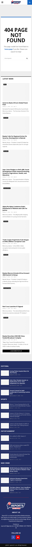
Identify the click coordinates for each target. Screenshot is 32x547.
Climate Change (7, 288)
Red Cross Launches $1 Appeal (13, 306)
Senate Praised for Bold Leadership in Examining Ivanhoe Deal (20, 392)
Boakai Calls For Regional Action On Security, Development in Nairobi (15, 137)
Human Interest (7, 188)
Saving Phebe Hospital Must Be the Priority (19, 372)
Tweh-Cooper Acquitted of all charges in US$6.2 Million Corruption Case (16, 241)
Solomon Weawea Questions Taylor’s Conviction (18, 479)
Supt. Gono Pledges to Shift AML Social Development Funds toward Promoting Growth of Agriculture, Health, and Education (16, 172)
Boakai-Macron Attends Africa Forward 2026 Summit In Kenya (16, 274)
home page (8, 49)
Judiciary (6, 221)
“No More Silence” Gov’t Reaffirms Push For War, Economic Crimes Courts (20, 489)
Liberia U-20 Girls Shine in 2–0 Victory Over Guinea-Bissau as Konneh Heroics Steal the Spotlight (20, 415)
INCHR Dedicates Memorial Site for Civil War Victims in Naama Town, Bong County (20, 469)
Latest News (8, 79)
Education (6, 151)
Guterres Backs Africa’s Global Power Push (15, 104)
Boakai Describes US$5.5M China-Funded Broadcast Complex (14, 337)
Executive (6, 117)
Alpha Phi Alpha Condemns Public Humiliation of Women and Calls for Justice (15, 208)
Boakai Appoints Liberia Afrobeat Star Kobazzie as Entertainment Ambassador (20, 456)
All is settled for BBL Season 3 (18, 436)
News (5, 84)
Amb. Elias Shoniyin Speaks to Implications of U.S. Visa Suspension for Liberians (19, 381)
